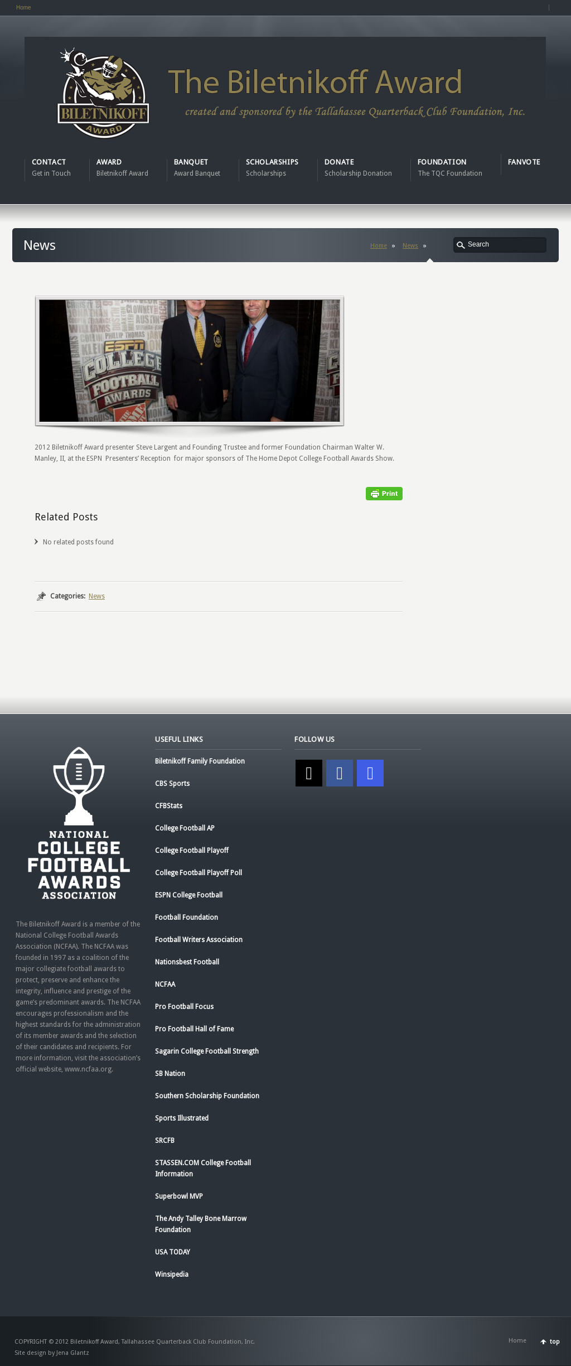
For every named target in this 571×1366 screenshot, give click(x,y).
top (555, 1341)
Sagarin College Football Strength (207, 1051)
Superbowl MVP (179, 1196)
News (410, 245)
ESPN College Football (188, 895)
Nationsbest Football (187, 962)
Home (23, 7)
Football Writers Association (199, 940)
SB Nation (170, 1074)
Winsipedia (171, 1274)
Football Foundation (186, 917)
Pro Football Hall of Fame (194, 1029)
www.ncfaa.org (88, 1069)
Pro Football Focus (184, 1007)
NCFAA (165, 984)
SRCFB (165, 1141)
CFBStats (168, 806)
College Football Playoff (192, 851)
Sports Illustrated (182, 1118)
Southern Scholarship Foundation (207, 1096)
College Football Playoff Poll (198, 873)
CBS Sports (172, 784)
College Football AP (185, 828)
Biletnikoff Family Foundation (200, 761)
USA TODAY (172, 1252)
